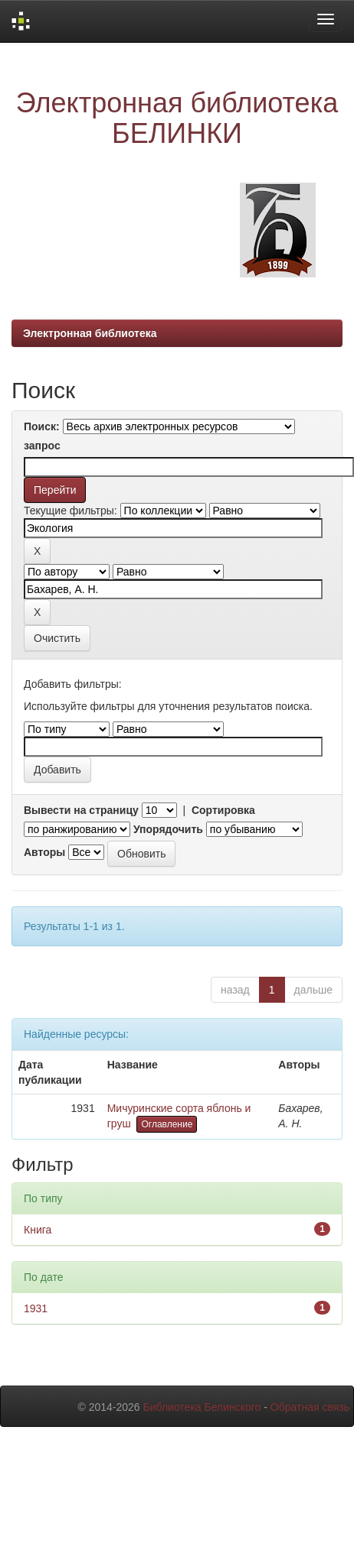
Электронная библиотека (90, 333)
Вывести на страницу (81, 810)
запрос (42, 445)
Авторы (44, 852)
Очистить (57, 638)
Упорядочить (168, 829)
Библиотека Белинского (202, 1407)
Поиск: (42, 426)
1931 (36, 1308)
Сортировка (223, 810)
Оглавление (166, 1124)
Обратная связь (309, 1407)
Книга (37, 1230)
